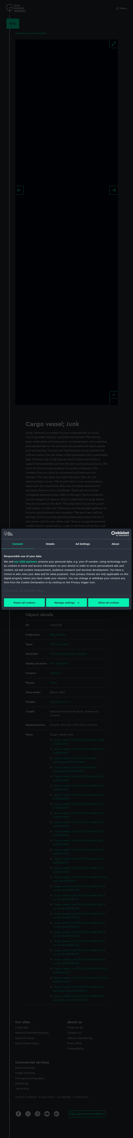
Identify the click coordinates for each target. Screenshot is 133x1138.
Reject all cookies (24, 602)
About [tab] (115, 543)
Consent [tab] (17, 543)
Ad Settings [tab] (83, 543)
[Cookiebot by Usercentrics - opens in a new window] (114, 533)
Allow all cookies (108, 602)
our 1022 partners (25, 561)
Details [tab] (50, 543)
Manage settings (66, 602)
